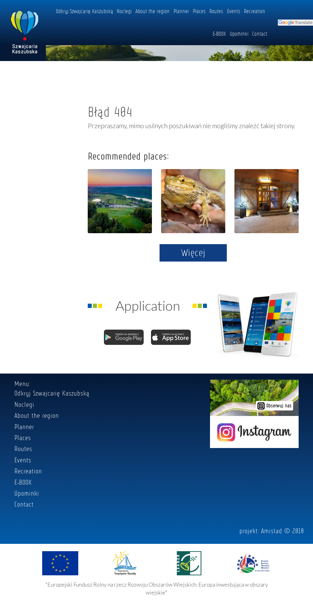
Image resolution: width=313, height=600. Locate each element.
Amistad (271, 530)
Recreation (254, 11)
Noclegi (124, 11)
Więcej (193, 252)
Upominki (239, 33)
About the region (152, 11)
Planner (181, 11)
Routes (216, 11)
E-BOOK (219, 33)
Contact (259, 33)
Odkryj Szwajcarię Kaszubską (84, 11)
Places (199, 11)
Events (233, 11)
